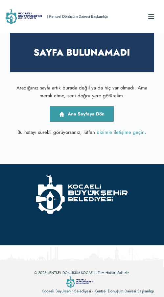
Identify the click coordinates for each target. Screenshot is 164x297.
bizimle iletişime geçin (121, 132)
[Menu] (151, 16)
